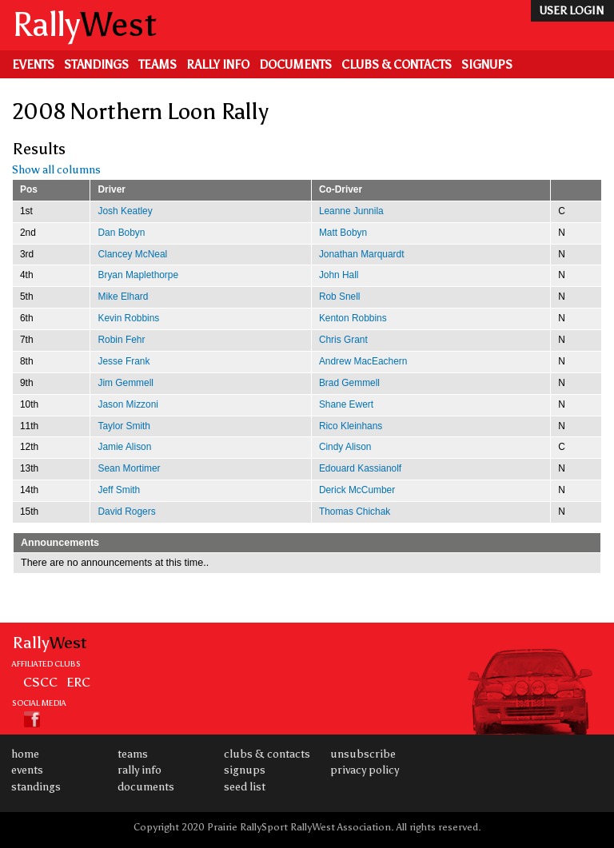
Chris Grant (343, 339)
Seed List (244, 787)
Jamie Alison (124, 446)
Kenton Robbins (353, 318)
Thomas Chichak (354, 511)
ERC (78, 682)
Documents (295, 65)
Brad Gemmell (349, 382)
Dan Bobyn (121, 232)
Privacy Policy (364, 770)
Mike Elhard (123, 296)
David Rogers (126, 511)
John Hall (339, 275)
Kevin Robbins (128, 318)
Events (33, 65)
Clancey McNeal (132, 254)
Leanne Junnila (351, 211)
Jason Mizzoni (127, 404)
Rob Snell (340, 296)
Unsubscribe (363, 754)
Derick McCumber (357, 490)
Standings (96, 65)
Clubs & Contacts (396, 65)
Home (25, 754)
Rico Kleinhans (350, 426)
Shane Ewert (346, 404)
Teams (157, 65)
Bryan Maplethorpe (138, 275)
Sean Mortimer (129, 468)
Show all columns (56, 170)
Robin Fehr (121, 339)
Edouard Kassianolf (360, 468)
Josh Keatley (125, 211)
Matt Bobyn (343, 232)
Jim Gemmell (125, 382)
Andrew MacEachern (363, 361)
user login (571, 11)
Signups (486, 65)
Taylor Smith (124, 426)
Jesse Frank (124, 361)
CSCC (40, 682)
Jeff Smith (119, 490)
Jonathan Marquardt (362, 254)
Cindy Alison (345, 446)
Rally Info (217, 65)
